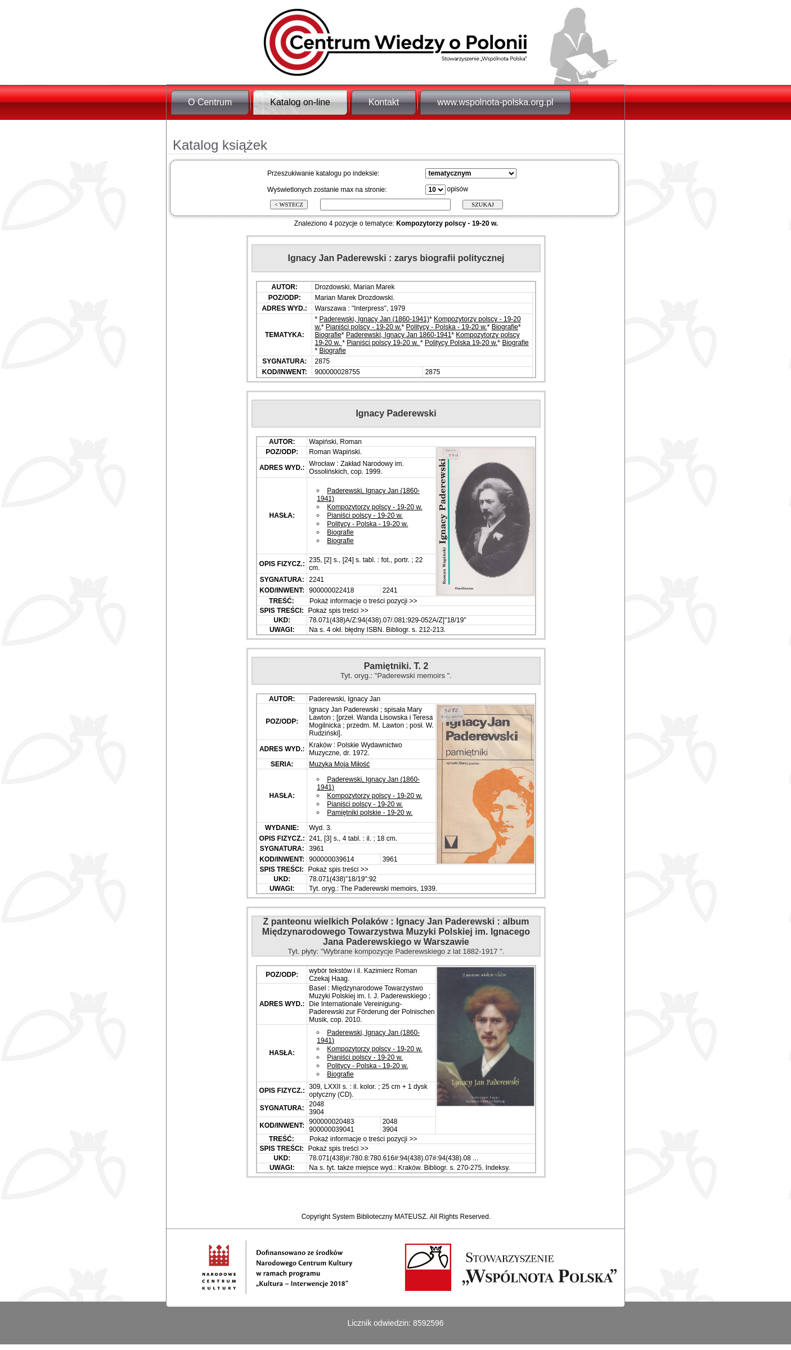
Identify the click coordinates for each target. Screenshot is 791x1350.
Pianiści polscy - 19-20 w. (364, 327)
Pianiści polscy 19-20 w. (383, 343)
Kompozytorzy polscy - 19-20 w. (374, 507)
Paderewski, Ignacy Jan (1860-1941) (374, 319)
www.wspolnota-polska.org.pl (495, 102)
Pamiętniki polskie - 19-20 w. (369, 813)
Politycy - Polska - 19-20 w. (446, 327)
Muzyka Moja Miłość (339, 764)
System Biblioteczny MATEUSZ (379, 1217)
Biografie (505, 327)
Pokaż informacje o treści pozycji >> (362, 601)
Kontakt (383, 102)
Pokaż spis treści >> (337, 611)
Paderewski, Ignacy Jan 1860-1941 (398, 335)
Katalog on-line (300, 102)
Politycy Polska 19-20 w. (461, 343)
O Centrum (210, 102)
